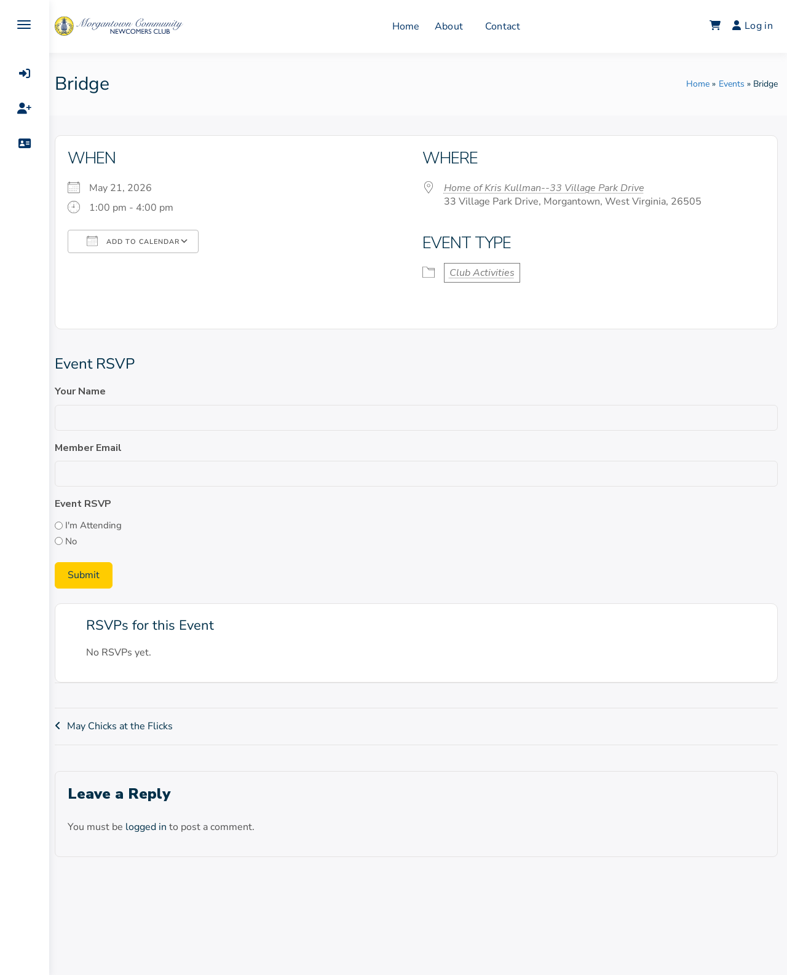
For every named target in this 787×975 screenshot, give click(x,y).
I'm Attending (97, 525)
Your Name (83, 391)
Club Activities (483, 273)
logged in (149, 827)
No (75, 541)
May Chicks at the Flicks (123, 726)
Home (408, 26)
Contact (504, 26)
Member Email (91, 448)
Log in (752, 26)
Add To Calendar (136, 240)
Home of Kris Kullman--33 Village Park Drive (546, 188)
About (451, 26)
